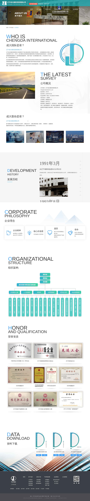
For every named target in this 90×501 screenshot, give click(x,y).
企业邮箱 (64, 477)
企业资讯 (47, 483)
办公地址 (56, 483)
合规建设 (47, 479)
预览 (39, 455)
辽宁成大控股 (13, 484)
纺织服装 (39, 479)
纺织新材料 (38, 483)
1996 (80, 168)
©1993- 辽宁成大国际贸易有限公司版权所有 (32, 498)
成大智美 (23, 488)
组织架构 (31, 483)
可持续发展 (47, 477)
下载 (44, 455)
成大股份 (18, 488)
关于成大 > (11, 27)
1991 (80, 161)
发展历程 (31, 481)
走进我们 (56, 477)
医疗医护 (39, 481)
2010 (80, 183)
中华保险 (47, 488)
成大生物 (32, 488)
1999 (80, 176)
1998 (80, 172)
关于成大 (30, 477)
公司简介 (31, 479)
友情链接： (12, 488)
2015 (80, 191)
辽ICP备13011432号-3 (63, 498)
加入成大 (56, 481)
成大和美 (27, 488)
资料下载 (47, 485)
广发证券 (42, 488)
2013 (80, 187)
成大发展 (37, 488)
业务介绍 (38, 477)
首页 (24, 477)
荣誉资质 (31, 485)
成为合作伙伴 (56, 479)
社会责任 (47, 481)
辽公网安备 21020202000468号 (50, 498)
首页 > (7, 27)
